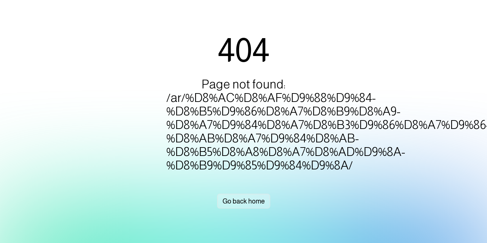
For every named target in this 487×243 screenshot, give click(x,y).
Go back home (244, 201)
